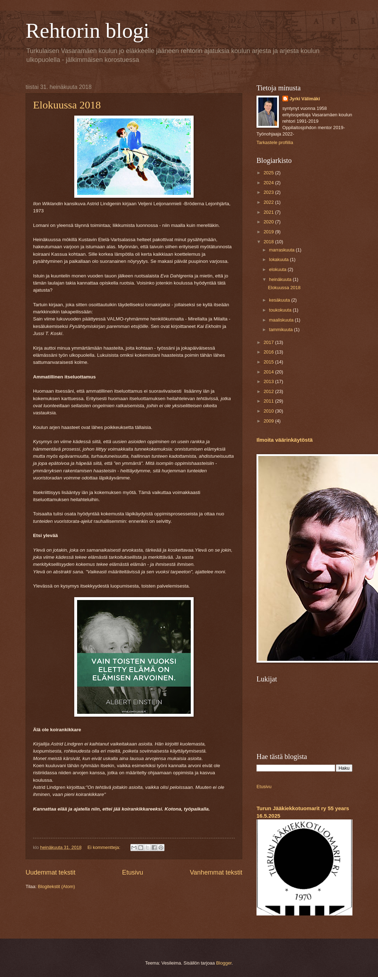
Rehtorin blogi (87, 30)
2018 (269, 241)
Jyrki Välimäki (305, 98)
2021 (269, 212)
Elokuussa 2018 (67, 105)
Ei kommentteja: (104, 847)
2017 (269, 342)
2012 (269, 391)
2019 (269, 231)
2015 (269, 362)
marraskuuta (282, 250)
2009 (269, 421)
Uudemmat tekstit (50, 872)
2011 (269, 401)
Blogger (224, 963)
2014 (269, 372)
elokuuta (278, 269)
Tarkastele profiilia (274, 142)
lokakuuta (279, 259)
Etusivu (132, 872)
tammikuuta (281, 329)
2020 (269, 221)
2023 (269, 192)
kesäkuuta (280, 300)
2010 (269, 411)
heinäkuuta (281, 279)
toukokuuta (281, 310)
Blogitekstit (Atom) (56, 886)
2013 (269, 381)
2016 (269, 352)
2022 (269, 202)
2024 (269, 182)
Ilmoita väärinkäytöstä (284, 440)
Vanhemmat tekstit (216, 872)
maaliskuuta (282, 320)
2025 (269, 172)
